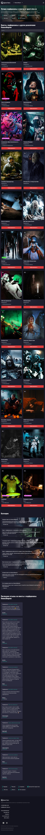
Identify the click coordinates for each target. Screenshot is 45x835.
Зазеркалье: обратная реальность (9, 142)
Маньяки (12, 15)
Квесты (12, 18)
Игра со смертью (5, 221)
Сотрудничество (5, 815)
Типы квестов (6, 812)
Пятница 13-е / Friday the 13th (30, 181)
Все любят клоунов (6, 419)
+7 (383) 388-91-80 (5, 805)
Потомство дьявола (6, 380)
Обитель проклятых (6, 300)
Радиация (3, 499)
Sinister (3, 261)
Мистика (5, 18)
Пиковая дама (26, 300)
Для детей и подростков (33, 15)
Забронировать (11, 68)
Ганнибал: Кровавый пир (7, 181)
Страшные (21, 15)
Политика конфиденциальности (7, 828)
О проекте (7, 814)
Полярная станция (28, 499)
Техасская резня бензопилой (8, 62)
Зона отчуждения (5, 102)
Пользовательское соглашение (7, 829)
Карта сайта (6, 817)
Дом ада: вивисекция (28, 221)
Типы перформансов (5, 810)
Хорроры (4, 15)
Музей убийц (4, 459)
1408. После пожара (28, 419)
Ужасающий (26, 380)
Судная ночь (26, 459)
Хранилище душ (27, 102)
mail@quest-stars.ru (5, 807)
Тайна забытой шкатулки (29, 261)
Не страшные (21, 18)
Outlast (25, 62)
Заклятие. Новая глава (29, 340)
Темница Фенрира (28, 142)
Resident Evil (4, 340)
